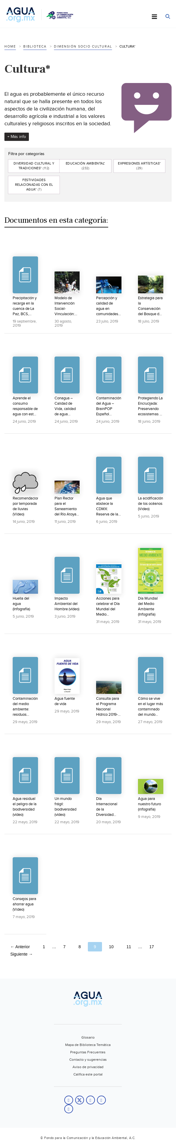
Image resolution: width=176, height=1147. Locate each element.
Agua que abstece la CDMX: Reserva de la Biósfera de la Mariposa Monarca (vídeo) (107, 506)
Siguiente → (21, 954)
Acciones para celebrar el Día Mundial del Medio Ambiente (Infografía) (108, 606)
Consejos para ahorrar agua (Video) (24, 904)
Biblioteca (35, 46)
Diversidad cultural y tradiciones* (34, 166)
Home (10, 46)
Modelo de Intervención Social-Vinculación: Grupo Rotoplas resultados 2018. (65, 306)
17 (151, 946)
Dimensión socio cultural (83, 46)
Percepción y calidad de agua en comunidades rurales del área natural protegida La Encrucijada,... (107, 306)
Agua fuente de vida (65, 701)
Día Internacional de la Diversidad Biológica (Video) (106, 806)
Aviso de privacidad (88, 1067)
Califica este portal (88, 1074)
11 (128, 946)
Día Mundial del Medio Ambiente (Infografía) (148, 606)
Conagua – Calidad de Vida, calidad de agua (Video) (65, 406)
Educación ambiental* (85, 166)
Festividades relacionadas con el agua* (34, 184)
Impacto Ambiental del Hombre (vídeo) (67, 603)
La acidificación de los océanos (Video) (150, 503)
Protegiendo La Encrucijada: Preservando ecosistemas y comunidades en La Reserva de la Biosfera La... (150, 406)
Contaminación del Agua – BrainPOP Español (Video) (108, 406)
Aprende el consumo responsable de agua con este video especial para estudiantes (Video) (25, 406)
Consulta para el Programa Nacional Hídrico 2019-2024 (107, 706)
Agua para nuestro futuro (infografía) (149, 804)
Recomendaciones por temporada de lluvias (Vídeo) (25, 506)
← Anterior (20, 946)
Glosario (88, 1037)
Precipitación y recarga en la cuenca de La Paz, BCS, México (25, 306)
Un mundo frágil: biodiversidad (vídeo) (65, 806)
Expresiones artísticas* (139, 166)
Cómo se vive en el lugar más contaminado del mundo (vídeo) (150, 706)
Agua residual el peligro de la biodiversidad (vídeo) (25, 806)
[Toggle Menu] (154, 17)
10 (111, 946)
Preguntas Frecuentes (88, 1052)
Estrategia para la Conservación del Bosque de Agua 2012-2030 (150, 306)
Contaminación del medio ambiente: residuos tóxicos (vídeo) (25, 706)
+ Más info (16, 136)
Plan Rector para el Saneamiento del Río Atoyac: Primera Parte (67, 506)
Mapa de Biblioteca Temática (88, 1045)
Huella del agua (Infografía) (21, 603)
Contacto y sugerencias (88, 1059)
